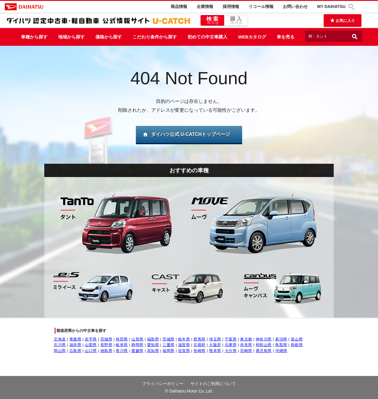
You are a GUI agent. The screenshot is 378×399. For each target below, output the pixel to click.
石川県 (60, 345)
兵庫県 (231, 345)
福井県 (75, 345)
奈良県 (246, 345)
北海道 (60, 339)
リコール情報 (261, 6)
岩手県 (91, 339)
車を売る (285, 36)
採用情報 (231, 6)
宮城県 (106, 339)
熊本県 (215, 350)
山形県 (137, 339)
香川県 (122, 350)
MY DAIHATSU (331, 6)
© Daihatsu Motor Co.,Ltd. (189, 391)
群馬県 (199, 339)
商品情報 (179, 6)
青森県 (75, 339)
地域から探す (71, 36)
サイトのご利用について (213, 383)
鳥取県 (281, 345)
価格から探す (108, 36)
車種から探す (34, 36)
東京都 (246, 339)
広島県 (75, 350)
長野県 (106, 345)
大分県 (231, 350)
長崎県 (199, 350)
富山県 (297, 339)
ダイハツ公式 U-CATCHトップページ (190, 134)
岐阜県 (122, 345)
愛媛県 (137, 350)
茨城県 (168, 339)
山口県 (91, 350)
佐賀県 (184, 350)
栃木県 (184, 339)
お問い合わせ (295, 6)
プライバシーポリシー (162, 383)
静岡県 (137, 345)
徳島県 (106, 350)
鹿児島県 (264, 350)
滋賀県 (184, 345)
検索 (212, 20)
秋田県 (122, 339)
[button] (352, 7)
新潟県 (281, 339)
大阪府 (215, 345)
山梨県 (91, 345)
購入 (235, 20)
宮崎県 (246, 350)
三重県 (168, 345)
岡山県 (60, 350)
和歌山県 (264, 345)
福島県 (153, 339)
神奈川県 (264, 339)
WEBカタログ (252, 36)
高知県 (153, 350)
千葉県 (231, 339)
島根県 (297, 345)
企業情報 (205, 6)
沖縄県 (281, 350)
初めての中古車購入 (207, 36)
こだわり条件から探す (155, 36)
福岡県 (168, 350)
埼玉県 (215, 339)
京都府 (199, 345)
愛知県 (153, 345)
